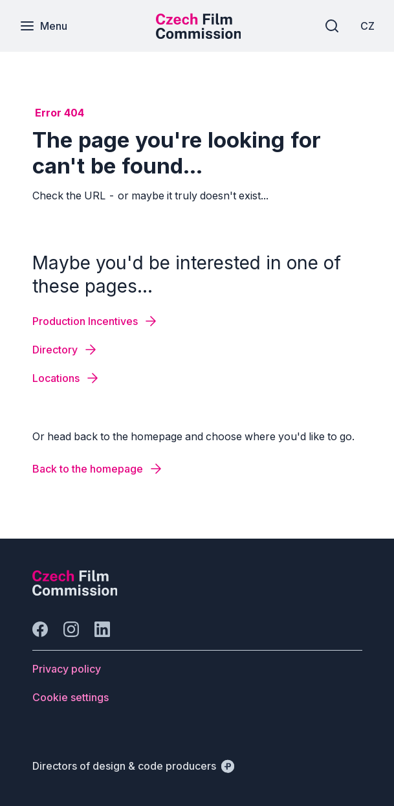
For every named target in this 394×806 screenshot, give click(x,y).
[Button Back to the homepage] (98, 468)
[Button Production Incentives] (95, 321)
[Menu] (43, 25)
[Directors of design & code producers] (133, 766)
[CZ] (367, 25)
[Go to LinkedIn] (102, 629)
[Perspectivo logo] (75, 591)
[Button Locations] (66, 378)
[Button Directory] (65, 349)
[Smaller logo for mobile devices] (198, 34)
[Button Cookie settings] (70, 697)
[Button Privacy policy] (66, 669)
